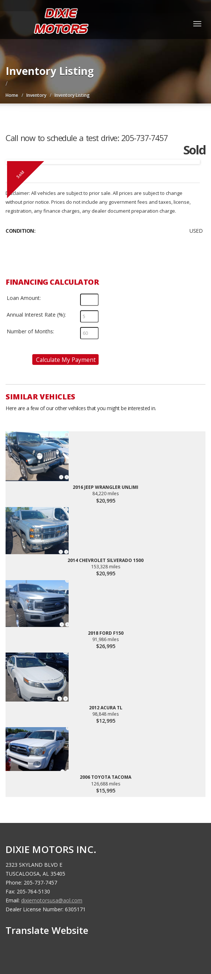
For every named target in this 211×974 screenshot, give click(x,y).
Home (12, 95)
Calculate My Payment (66, 360)
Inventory (36, 95)
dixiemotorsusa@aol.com (51, 900)
